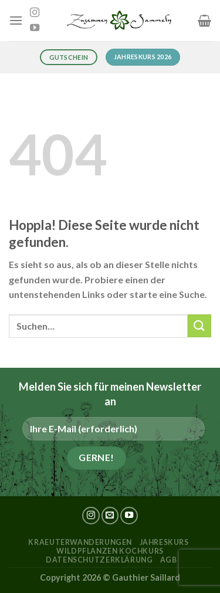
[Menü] (16, 20)
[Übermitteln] (199, 325)
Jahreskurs (164, 542)
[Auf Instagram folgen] (34, 13)
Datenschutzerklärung (99, 559)
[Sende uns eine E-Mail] (110, 515)
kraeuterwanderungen (80, 542)
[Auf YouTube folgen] (34, 28)
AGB (168, 559)
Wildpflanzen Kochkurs (110, 551)
